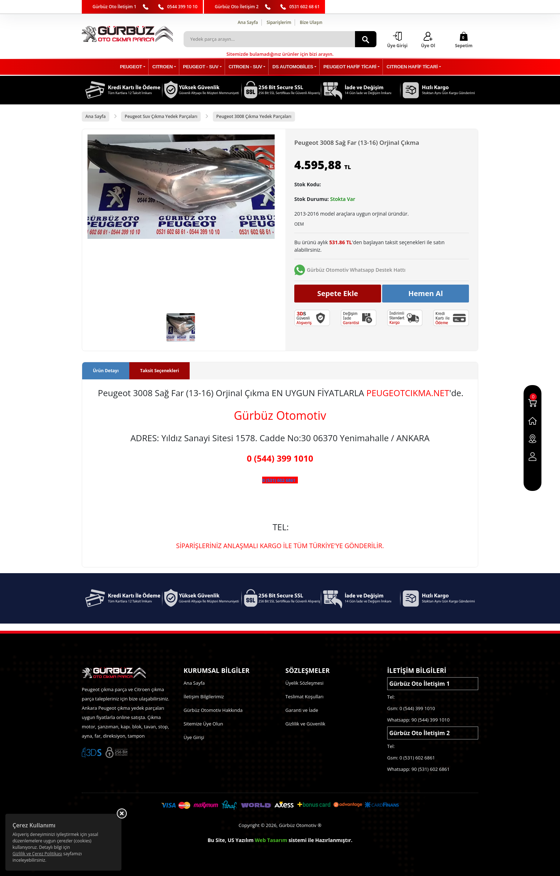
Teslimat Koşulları (304, 696)
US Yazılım (241, 840)
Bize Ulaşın (311, 22)
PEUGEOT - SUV (203, 67)
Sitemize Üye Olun (203, 723)
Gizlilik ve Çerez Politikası (37, 854)
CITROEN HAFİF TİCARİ (406, 67)
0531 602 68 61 (304, 7)
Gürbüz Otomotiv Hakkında (213, 710)
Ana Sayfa (248, 22)
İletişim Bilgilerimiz (204, 696)
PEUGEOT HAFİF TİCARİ (346, 67)
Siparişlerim (278, 22)
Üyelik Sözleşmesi (304, 683)
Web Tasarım (271, 840)
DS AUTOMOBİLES (291, 67)
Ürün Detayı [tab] (106, 371)
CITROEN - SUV (245, 67)
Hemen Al (425, 293)
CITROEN (167, 67)
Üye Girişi (194, 737)
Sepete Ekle (337, 293)
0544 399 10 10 (182, 7)
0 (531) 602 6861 (278, 481)
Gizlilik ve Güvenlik (305, 723)
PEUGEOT (137, 67)
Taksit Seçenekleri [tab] (159, 371)
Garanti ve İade (301, 710)
